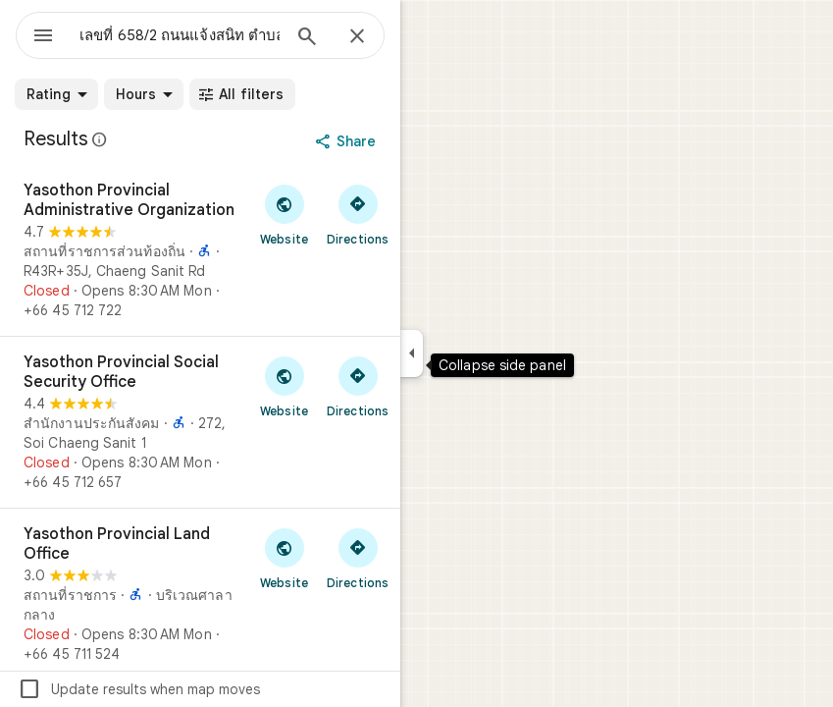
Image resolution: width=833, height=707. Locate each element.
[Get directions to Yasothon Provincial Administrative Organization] (357, 214)
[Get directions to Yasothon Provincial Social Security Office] (357, 386)
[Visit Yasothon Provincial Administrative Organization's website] (284, 214)
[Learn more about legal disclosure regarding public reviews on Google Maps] (100, 139)
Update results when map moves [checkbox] (139, 689)
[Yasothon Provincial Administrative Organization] (200, 250)
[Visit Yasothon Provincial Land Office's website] (284, 557)
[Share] (348, 141)
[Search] (307, 38)
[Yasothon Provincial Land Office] (200, 594)
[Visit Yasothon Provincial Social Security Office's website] (284, 386)
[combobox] (179, 35)
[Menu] (43, 37)
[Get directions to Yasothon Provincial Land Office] (357, 557)
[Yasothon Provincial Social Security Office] (200, 422)
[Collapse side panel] (411, 353)
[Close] (357, 37)
